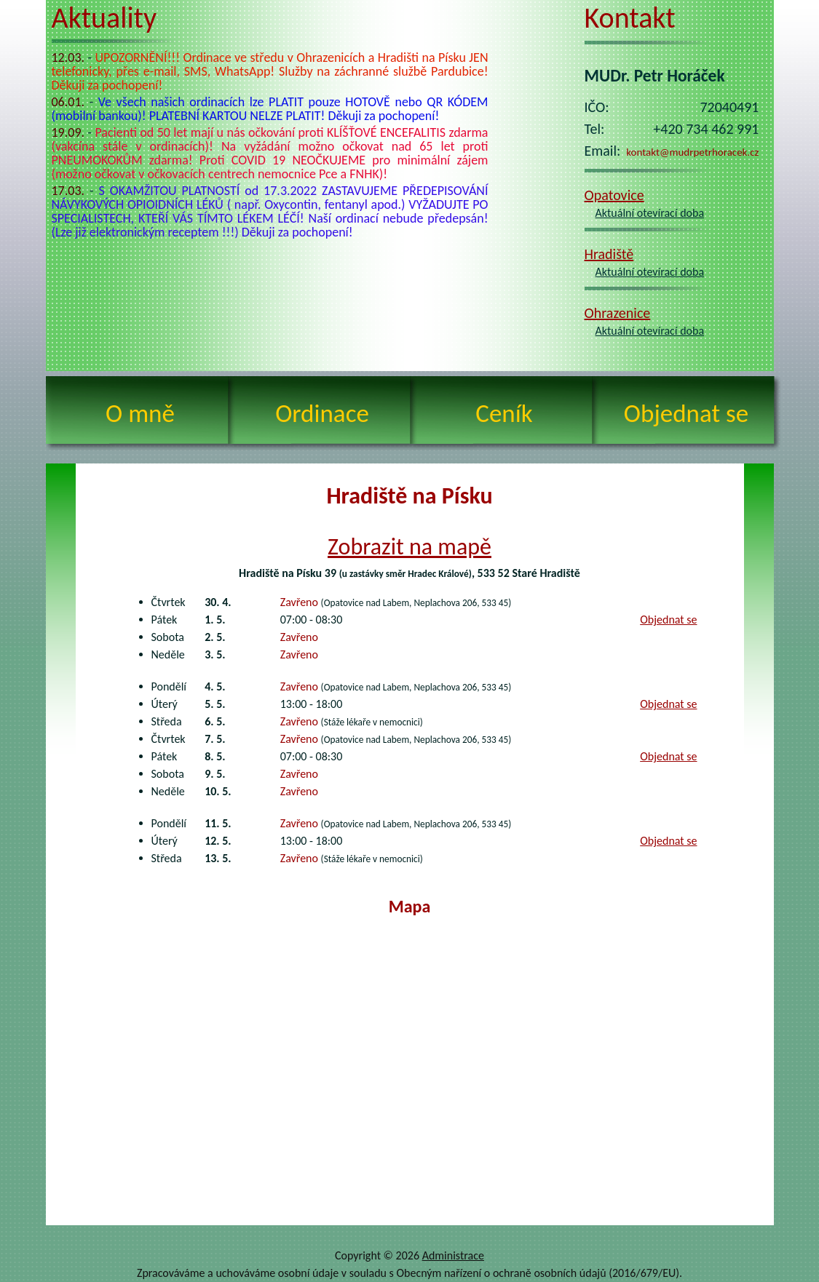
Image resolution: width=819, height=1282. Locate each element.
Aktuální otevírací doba (650, 213)
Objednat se (686, 413)
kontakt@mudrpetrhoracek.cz (692, 152)
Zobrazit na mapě (409, 547)
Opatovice (614, 195)
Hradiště (609, 254)
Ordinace (322, 413)
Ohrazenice (618, 313)
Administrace (453, 1255)
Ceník (503, 413)
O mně (140, 413)
